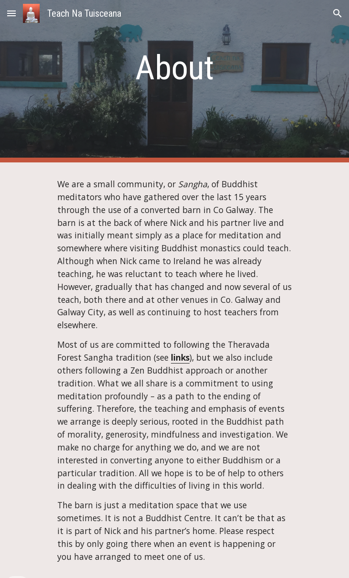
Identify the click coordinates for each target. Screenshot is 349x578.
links (180, 357)
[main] (174, 68)
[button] (11, 13)
